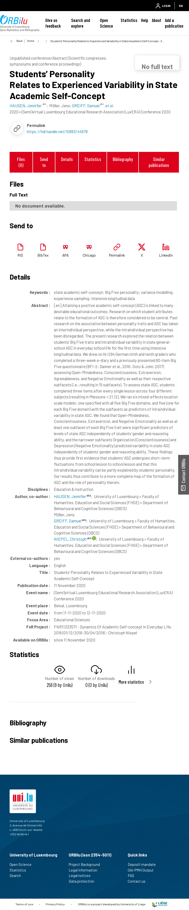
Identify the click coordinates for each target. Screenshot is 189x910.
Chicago (89, 255)
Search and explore (80, 23)
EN (181, 5)
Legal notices (82, 875)
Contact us (139, 881)
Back (19, 40)
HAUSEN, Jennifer (72, 496)
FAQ (133, 875)
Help (144, 20)
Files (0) (21, 162)
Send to (44, 162)
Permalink (117, 255)
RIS (20, 255)
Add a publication (174, 23)
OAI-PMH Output (143, 870)
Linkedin (166, 255)
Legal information (85, 870)
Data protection (83, 881)
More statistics (131, 682)
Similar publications (159, 162)
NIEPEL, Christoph (72, 538)
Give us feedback (53, 23)
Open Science (106, 23)
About (156, 20)
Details (67, 159)
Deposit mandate (144, 864)
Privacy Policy (55, 904)
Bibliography (123, 159)
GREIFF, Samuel (70, 520)
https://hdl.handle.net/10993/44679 (57, 131)
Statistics (129, 20)
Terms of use (24, 904)
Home (30, 40)
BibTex (42, 255)
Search (17, 875)
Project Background (86, 864)
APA (65, 255)
